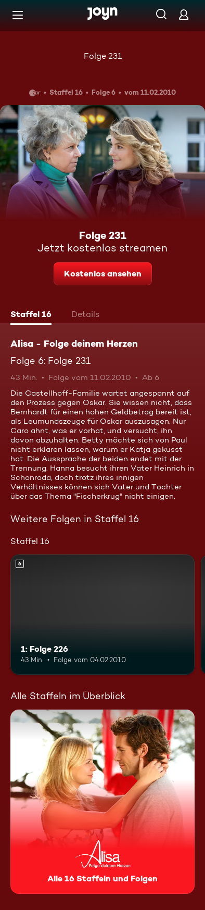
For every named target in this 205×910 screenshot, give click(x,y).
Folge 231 (103, 56)
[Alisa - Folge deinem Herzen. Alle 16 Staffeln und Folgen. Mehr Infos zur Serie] (102, 802)
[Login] (183, 14)
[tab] (31, 315)
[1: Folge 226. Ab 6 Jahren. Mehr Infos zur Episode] (102, 614)
